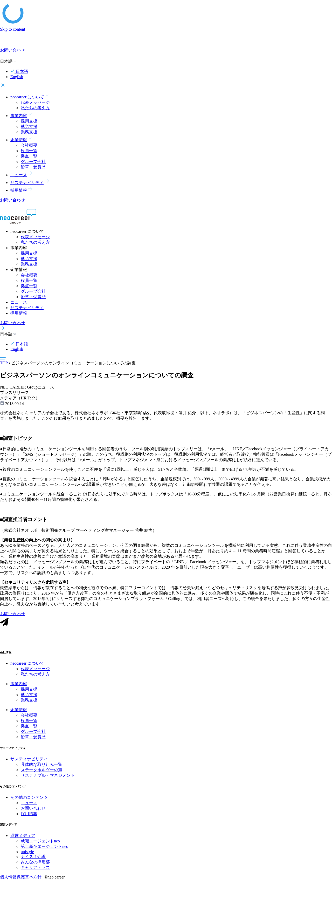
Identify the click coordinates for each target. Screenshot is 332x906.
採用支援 (29, 121)
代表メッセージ (35, 102)
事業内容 (18, 688)
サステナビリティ (27, 307)
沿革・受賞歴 (33, 167)
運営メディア (22, 841)
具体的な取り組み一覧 (41, 769)
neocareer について (27, 668)
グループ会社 (33, 161)
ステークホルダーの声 (41, 775)
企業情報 (18, 714)
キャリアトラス (35, 872)
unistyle (27, 857)
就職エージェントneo (40, 846)
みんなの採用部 (35, 867)
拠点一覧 (29, 156)
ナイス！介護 (33, 862)
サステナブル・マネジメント (48, 780)
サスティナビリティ (29, 764)
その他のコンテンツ (29, 802)
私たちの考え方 (35, 108)
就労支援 (29, 126)
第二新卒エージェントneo (44, 851)
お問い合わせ (33, 813)
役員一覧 (29, 150)
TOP (4, 363)
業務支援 (29, 132)
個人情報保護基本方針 (21, 882)
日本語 (19, 71)
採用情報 (18, 313)
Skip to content (12, 29)
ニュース (18, 302)
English (16, 76)
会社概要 (29, 145)
